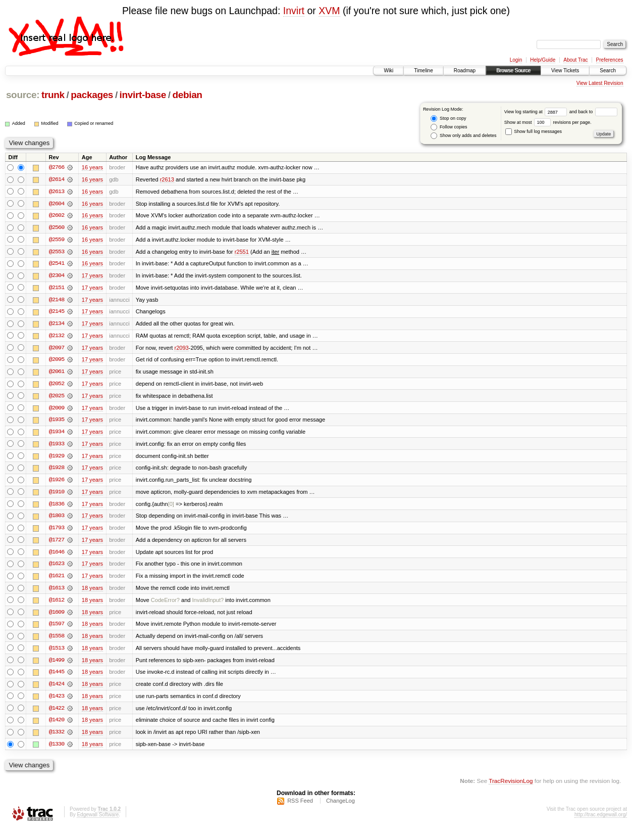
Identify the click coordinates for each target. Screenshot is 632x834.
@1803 (56, 519)
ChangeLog (340, 807)
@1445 (56, 677)
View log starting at (536, 111)
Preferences (609, 60)
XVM (329, 10)
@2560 (56, 228)
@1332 (56, 737)
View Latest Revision (599, 83)
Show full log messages (533, 131)
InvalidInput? (208, 604)
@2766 (56, 167)
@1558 (56, 640)
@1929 (56, 458)
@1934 (56, 434)
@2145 (56, 313)
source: (22, 94)
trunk (53, 94)
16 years (92, 167)
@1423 (56, 701)
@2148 (56, 301)
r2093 (181, 349)
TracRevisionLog (511, 786)
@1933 (56, 446)
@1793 (56, 531)
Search (608, 70)
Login (516, 60)
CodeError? (165, 604)
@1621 (56, 580)
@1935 (56, 422)
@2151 (56, 289)
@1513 (56, 652)
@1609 (56, 616)
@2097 (56, 349)
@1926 (56, 483)
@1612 (56, 604)
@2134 (56, 325)
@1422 (56, 713)
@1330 (56, 750)
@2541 (56, 264)
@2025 (56, 398)
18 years (92, 592)
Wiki (388, 70)
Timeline (423, 70)
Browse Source (513, 70)
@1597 (56, 628)
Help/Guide (542, 60)
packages (92, 94)
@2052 (56, 386)
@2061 (56, 373)
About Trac (575, 60)
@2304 (56, 276)
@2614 (56, 179)
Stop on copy (448, 118)
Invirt (293, 10)
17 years (92, 276)
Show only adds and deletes (463, 135)
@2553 (56, 252)
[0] (171, 507)
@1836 (56, 507)
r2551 (242, 252)
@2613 (56, 192)
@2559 (56, 240)
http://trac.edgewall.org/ (600, 820)
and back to (593, 111)
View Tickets (565, 70)
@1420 (56, 725)
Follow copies (449, 127)
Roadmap (465, 70)
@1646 (56, 555)
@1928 (56, 471)
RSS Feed (300, 807)
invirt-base (143, 94)
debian (187, 94)
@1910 (56, 495)
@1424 (56, 689)
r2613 (167, 179)
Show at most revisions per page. (548, 122)
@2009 (56, 410)
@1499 (56, 665)
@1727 (56, 543)
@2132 (56, 337)
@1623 (56, 568)
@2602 (56, 216)
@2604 (56, 204)
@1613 (56, 592)
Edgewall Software (98, 820)
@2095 (56, 361)
